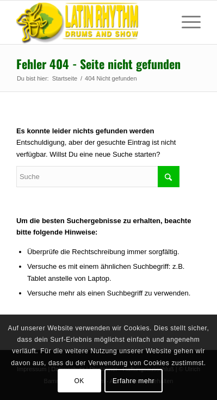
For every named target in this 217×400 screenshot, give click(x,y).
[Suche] (97, 176)
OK (79, 381)
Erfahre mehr (133, 381)
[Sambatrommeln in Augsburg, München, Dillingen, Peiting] (90, 22)
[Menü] (186, 22)
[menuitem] (186, 22)
